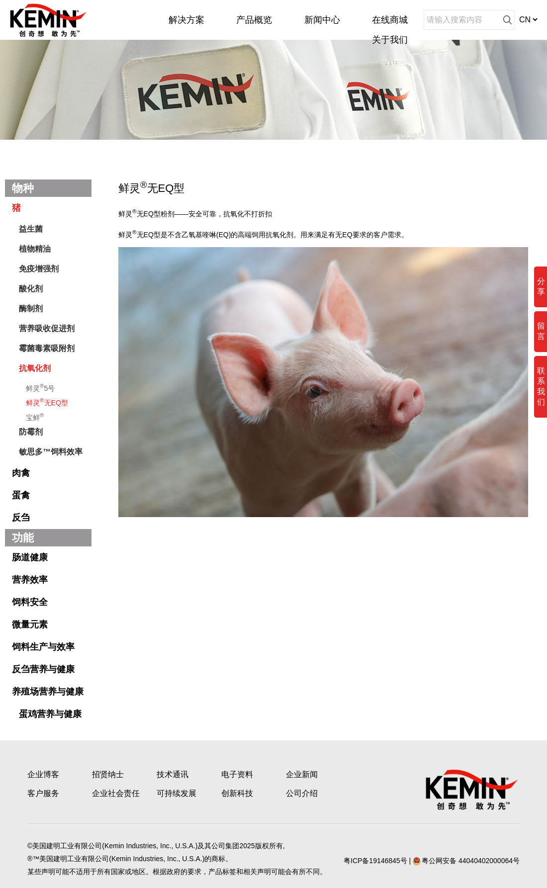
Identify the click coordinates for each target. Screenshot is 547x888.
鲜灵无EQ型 (47, 402)
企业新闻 (302, 774)
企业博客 (43, 774)
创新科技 (237, 793)
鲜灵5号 (40, 387)
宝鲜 (35, 417)
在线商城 (390, 20)
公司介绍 (302, 793)
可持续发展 (176, 793)
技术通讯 (172, 774)
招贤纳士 (108, 774)
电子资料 (237, 774)
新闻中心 (322, 20)
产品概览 (254, 20)
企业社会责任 (116, 793)
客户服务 (43, 793)
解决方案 (186, 20)
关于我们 (390, 40)
